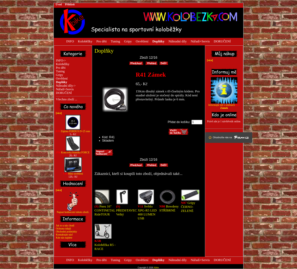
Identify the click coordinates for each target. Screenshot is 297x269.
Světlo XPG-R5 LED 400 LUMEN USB (147, 212)
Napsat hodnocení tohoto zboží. (73, 211)
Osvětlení (142, 41)
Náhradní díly (177, 41)
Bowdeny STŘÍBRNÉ (169, 208)
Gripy (128, 41)
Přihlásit (70, 4)
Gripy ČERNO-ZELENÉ (188, 207)
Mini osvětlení (73, 172)
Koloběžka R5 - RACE (105, 245)
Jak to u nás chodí (65, 225)
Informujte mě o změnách (224, 105)
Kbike (156, 267)
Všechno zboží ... (66, 99)
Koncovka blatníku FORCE (73, 151)
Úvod (59, 4)
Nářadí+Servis (200, 41)
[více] (58, 113)
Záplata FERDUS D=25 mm (73, 130)
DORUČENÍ (222, 41)
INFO (70, 41)
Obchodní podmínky (66, 231)
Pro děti (101, 41)
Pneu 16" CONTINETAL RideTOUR (105, 210)
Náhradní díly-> (66, 85)
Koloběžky (85, 41)
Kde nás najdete (64, 237)
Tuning (115, 41)
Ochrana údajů (63, 228)
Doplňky (104, 51)
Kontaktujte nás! (64, 234)
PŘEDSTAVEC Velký (126, 210)
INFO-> (61, 60)
